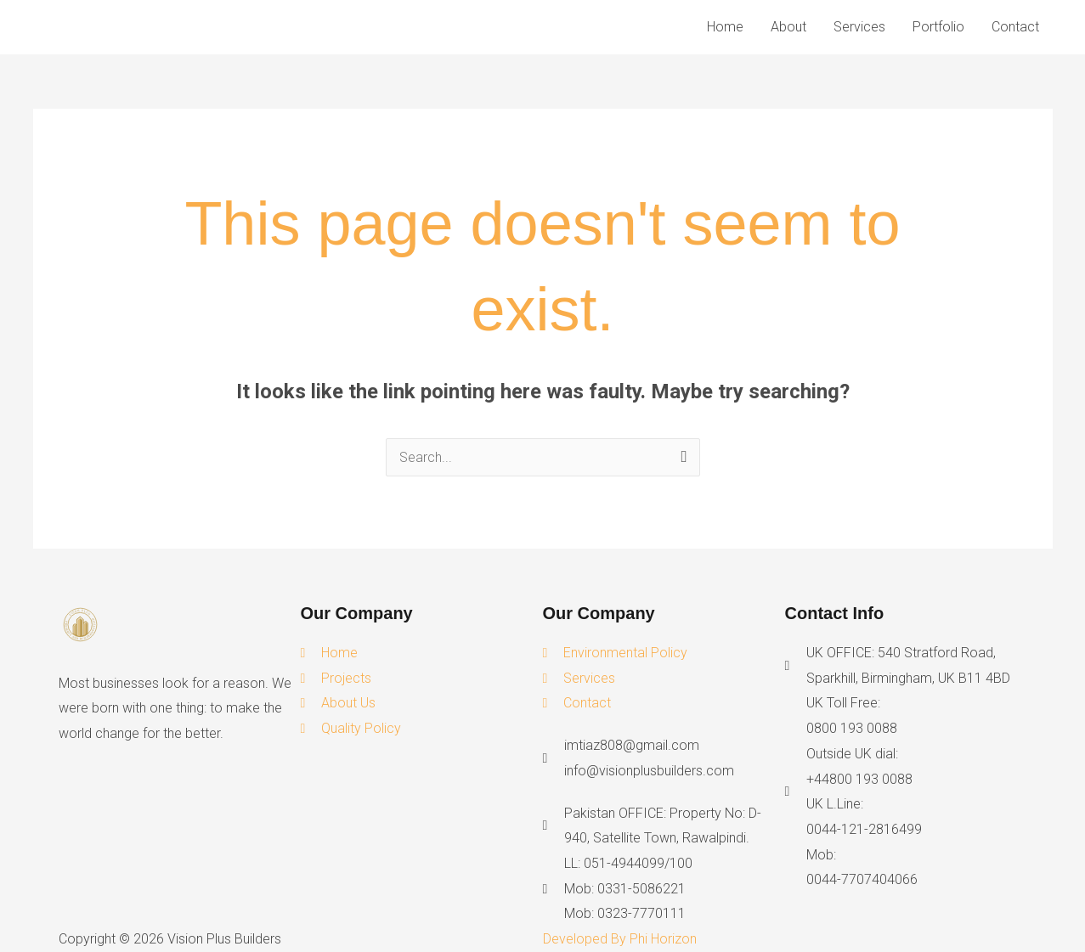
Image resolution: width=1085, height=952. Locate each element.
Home (725, 27)
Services (859, 27)
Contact (1015, 27)
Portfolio (938, 27)
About (788, 27)
